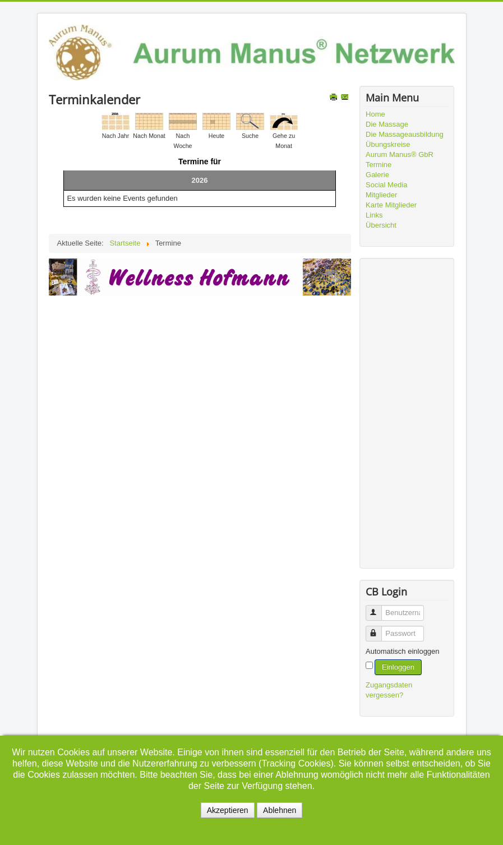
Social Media (386, 185)
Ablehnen (279, 810)
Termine (378, 164)
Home (375, 114)
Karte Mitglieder (391, 205)
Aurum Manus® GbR (399, 154)
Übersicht (381, 225)
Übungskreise (388, 144)
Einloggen (398, 667)
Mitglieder (381, 195)
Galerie (377, 174)
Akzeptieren (227, 810)
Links (374, 215)
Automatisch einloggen (403, 651)
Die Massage (387, 124)
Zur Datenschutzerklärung (247, 824)
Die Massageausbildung (405, 134)
